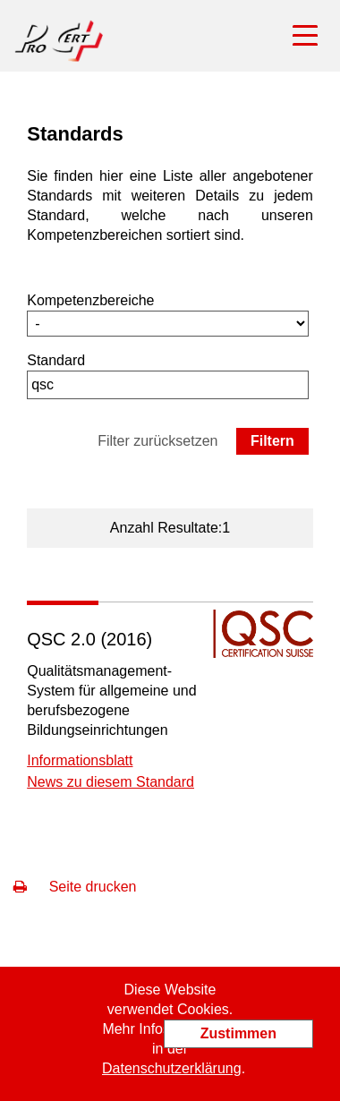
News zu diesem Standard (110, 781)
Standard (56, 360)
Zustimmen (238, 1033)
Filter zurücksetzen (157, 440)
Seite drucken (74, 886)
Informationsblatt (79, 760)
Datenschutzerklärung (172, 1068)
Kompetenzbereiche (90, 300)
